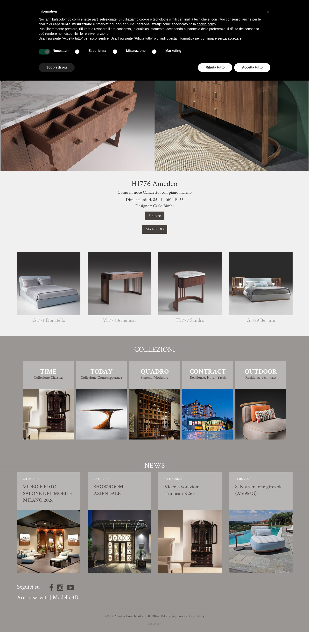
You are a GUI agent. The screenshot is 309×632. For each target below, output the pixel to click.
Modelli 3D (65, 597)
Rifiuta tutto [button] (215, 67)
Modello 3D (155, 229)
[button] (268, 11)
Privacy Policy (176, 616)
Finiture (154, 215)
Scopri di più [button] (56, 67)
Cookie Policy (196, 616)
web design (154, 624)
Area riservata (33, 597)
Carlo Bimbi (163, 206)
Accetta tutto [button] (252, 67)
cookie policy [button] (206, 24)
